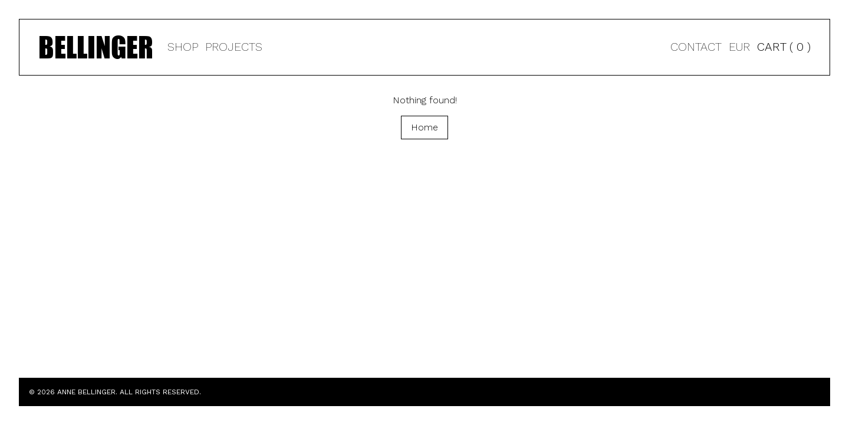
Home (424, 127)
